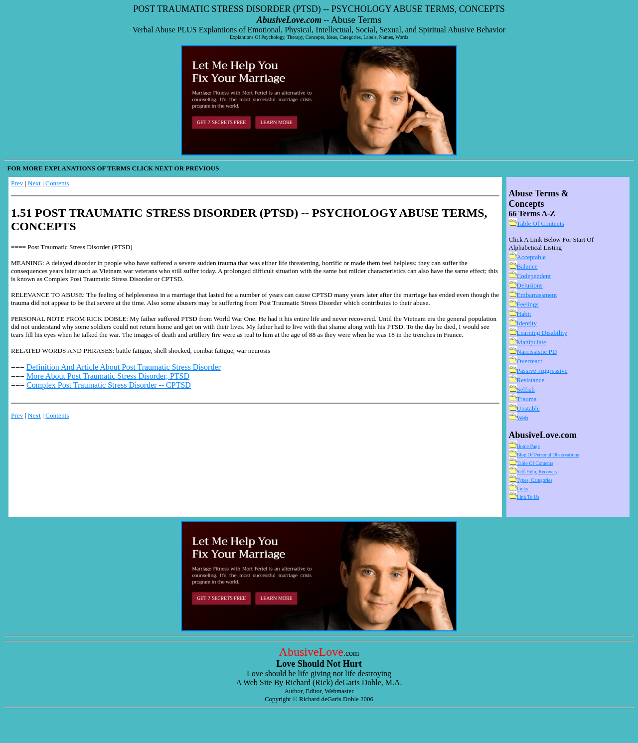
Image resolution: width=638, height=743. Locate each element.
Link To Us (528, 497)
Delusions (530, 285)
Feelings (528, 304)
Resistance (531, 380)
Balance (527, 266)
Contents (57, 183)
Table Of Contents (540, 223)
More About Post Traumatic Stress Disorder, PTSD (107, 376)
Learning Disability (542, 332)
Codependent (534, 276)
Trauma (527, 399)
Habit (524, 313)
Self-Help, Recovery (537, 471)
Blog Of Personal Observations (548, 454)
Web (523, 418)
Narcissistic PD (537, 351)
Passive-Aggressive (542, 370)
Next (34, 183)
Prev (17, 183)
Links (522, 488)
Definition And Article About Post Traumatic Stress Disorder (123, 367)
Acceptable (531, 257)
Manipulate (531, 342)
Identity (527, 323)
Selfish (526, 389)
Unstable (528, 408)
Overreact (529, 361)
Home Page (528, 446)
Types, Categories (535, 480)
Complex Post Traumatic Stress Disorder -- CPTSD (108, 385)
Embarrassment (537, 294)
